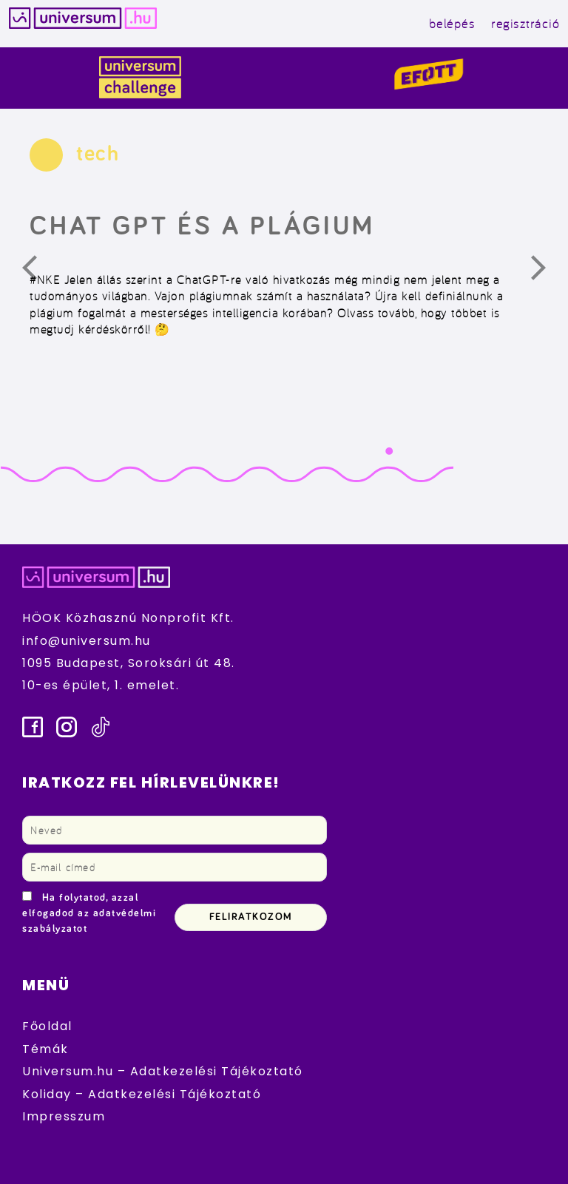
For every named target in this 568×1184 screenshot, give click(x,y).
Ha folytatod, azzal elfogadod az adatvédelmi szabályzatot (89, 913)
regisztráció (525, 23)
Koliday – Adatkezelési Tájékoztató (141, 1094)
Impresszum (63, 1116)
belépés (452, 23)
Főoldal (47, 1026)
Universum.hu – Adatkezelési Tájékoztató (162, 1071)
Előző (38, 271)
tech (97, 154)
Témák (45, 1049)
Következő (547, 271)
